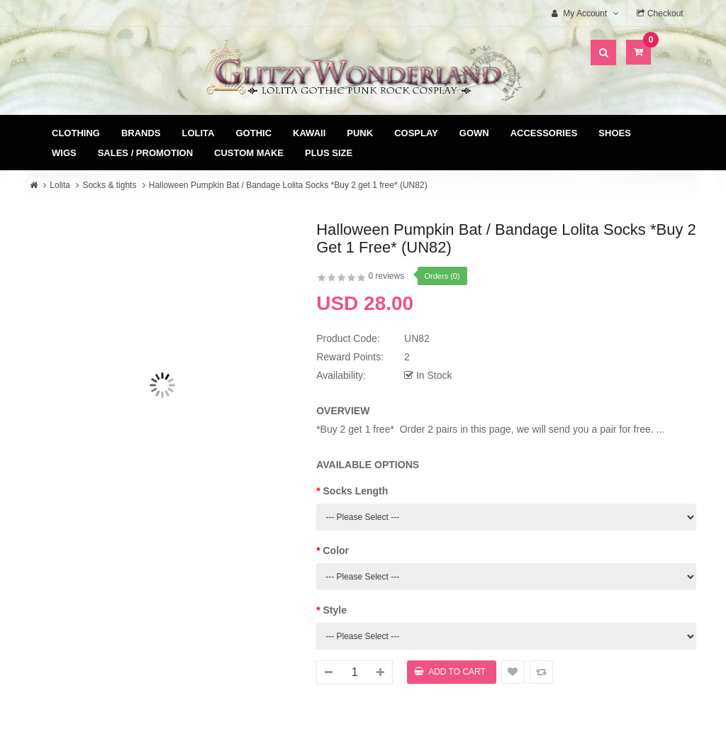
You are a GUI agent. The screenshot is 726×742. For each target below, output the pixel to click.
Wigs (64, 153)
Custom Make (249, 153)
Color (336, 550)
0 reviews (387, 276)
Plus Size (328, 153)
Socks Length (356, 491)
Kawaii (309, 133)
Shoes (614, 133)
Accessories (544, 133)
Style (335, 610)
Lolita (198, 133)
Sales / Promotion (145, 153)
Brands (141, 133)
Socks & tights (109, 185)
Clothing (76, 133)
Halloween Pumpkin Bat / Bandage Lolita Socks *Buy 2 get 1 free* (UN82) (288, 185)
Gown (474, 133)
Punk (360, 133)
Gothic (254, 133)
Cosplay (416, 133)
